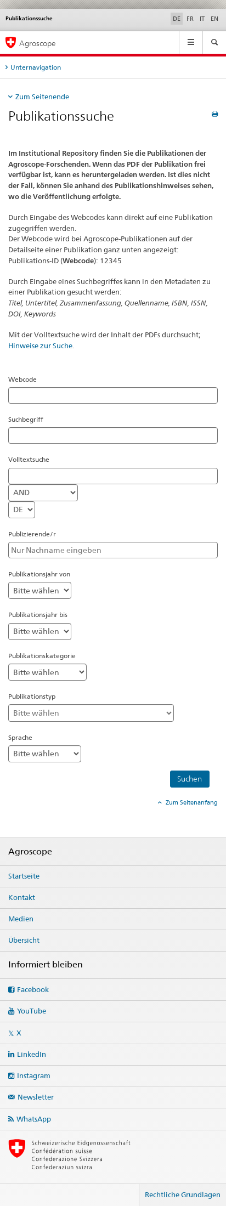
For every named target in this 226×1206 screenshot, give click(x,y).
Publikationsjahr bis (37, 614)
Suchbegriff (25, 419)
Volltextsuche (28, 459)
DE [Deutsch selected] (176, 18)
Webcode (22, 379)
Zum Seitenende (42, 96)
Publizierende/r (32, 534)
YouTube (31, 1010)
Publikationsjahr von (39, 574)
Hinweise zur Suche (40, 345)
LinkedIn (31, 1054)
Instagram (33, 1075)
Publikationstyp (31, 696)
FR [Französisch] (190, 18)
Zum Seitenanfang (191, 802)
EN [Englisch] (214, 18)
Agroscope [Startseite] (37, 43)
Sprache (20, 737)
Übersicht (23, 940)
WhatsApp (33, 1118)
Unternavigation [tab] (35, 67)
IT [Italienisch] (202, 18)
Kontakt (21, 897)
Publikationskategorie (42, 656)
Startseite (23, 875)
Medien (20, 918)
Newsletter (36, 1096)
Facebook (33, 989)
